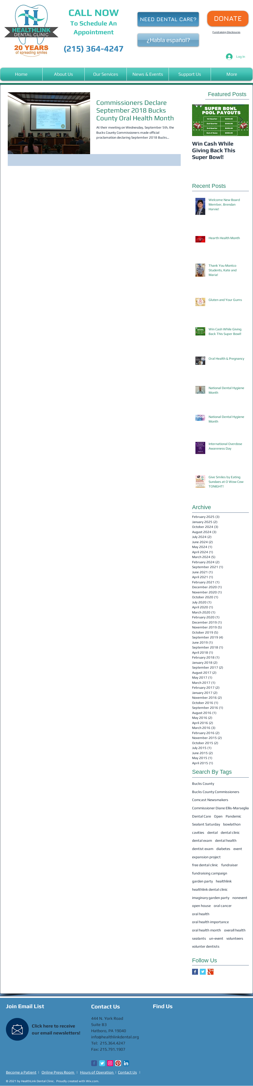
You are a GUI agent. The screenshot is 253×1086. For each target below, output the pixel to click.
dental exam (202, 840)
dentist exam (202, 849)
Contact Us (127, 1072)
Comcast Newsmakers (210, 800)
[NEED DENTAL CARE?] (168, 19)
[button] (63, 74)
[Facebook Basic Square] (195, 972)
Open (218, 816)
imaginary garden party (210, 898)
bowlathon (232, 824)
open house (201, 906)
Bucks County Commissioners (215, 792)
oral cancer (223, 906)
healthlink (224, 881)
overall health (235, 930)
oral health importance (210, 922)
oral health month (206, 930)
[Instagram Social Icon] (110, 1063)
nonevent (239, 898)
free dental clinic (205, 865)
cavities (198, 832)
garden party (202, 881)
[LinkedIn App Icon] (126, 1063)
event (237, 849)
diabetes (223, 849)
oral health (200, 914)
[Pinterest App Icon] (118, 1063)
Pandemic (233, 816)
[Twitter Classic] (102, 1063)
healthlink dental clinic (210, 889)
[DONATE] (227, 18)
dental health (225, 840)
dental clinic (230, 832)
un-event (216, 938)
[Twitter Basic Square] (203, 972)
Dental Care (201, 816)
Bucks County (203, 783)
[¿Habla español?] (168, 39)
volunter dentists (205, 946)
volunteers (234, 938)
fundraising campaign (209, 873)
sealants (199, 938)
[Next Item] (240, 120)
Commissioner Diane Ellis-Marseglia (220, 808)
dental (212, 832)
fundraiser (229, 865)
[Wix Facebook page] (94, 1063)
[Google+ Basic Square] (211, 972)
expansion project (206, 857)
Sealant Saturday (206, 824)
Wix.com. (92, 1081)
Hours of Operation (97, 1072)
